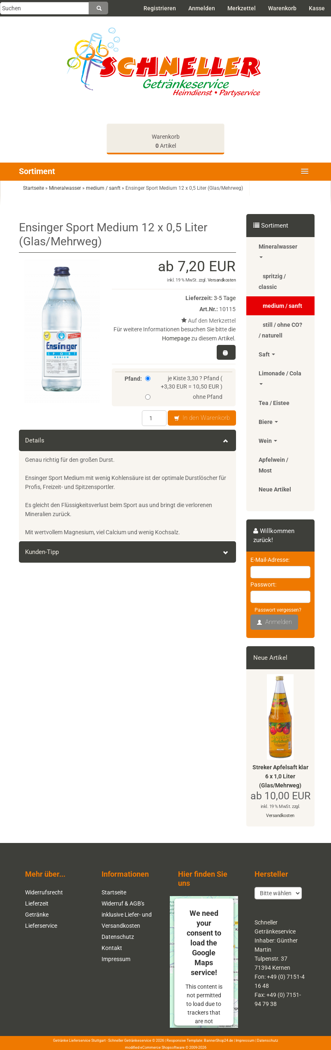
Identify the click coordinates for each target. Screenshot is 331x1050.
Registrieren (160, 8)
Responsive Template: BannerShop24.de (200, 1040)
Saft (267, 354)
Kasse (317, 8)
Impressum (116, 959)
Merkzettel (241, 8)
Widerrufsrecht (44, 892)
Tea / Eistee (274, 403)
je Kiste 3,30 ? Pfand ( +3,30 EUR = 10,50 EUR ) (183, 382)
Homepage (176, 338)
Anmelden (201, 8)
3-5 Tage (225, 298)
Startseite (114, 892)
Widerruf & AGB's (123, 903)
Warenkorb (282, 8)
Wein (268, 441)
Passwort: (263, 584)
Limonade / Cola (280, 377)
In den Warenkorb (202, 418)
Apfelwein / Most (273, 465)
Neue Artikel (275, 489)
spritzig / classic (272, 281)
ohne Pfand (183, 396)
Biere (268, 422)
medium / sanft (282, 306)
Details (127, 440)
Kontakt (112, 948)
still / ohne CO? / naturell (280, 330)
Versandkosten (222, 280)
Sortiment (37, 171)
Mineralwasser (278, 250)
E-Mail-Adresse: (269, 559)
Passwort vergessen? (278, 610)
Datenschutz (118, 937)
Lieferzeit (37, 903)
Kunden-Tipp (127, 551)
